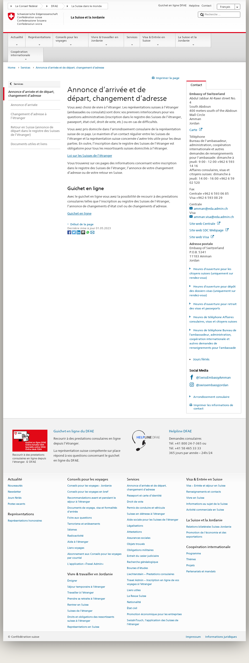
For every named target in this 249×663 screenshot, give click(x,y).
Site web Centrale (204, 224)
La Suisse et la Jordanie (193, 41)
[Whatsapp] (88, 232)
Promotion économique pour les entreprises (154, 614)
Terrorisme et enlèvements (83, 523)
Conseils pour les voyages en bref (87, 491)
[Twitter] (74, 232)
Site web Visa (201, 237)
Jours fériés (201, 359)
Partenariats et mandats (200, 571)
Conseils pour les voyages (70, 41)
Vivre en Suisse (195, 497)
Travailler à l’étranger (80, 592)
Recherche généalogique (142, 562)
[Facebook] (69, 232)
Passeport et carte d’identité (144, 495)
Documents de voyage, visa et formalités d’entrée (92, 509)
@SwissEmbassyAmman (213, 377)
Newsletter (14, 491)
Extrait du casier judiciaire (143, 556)
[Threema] (83, 232)
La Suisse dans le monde (86, 6)
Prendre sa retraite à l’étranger (86, 599)
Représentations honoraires (25, 520)
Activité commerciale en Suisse (205, 510)
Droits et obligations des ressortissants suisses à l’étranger (90, 618)
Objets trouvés (136, 544)
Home (11, 67)
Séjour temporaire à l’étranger (86, 586)
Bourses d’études (137, 568)
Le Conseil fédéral (26, 6)
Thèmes (191, 559)
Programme (193, 553)
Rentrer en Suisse (78, 604)
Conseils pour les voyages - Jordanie (89, 486)
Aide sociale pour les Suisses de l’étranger (152, 520)
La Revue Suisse (136, 596)
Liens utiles (134, 590)
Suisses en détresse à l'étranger (146, 513)
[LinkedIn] (79, 232)
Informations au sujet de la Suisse (207, 504)
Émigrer (72, 580)
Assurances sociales (138, 538)
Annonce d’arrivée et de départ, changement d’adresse (147, 487)
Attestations (134, 532)
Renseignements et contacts (203, 491)
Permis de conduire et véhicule (146, 507)
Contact (194, 85)
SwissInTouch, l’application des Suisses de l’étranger (152, 622)
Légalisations (135, 526)
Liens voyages (75, 548)
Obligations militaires (140, 550)
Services (132, 41)
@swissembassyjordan (212, 385)
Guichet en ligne (79, 213)
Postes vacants (16, 504)
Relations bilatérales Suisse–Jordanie (208, 526)
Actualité (16, 41)
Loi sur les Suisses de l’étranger (89, 155)
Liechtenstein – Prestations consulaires (150, 574)
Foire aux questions (79, 517)
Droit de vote (135, 501)
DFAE (54, 6)
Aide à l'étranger (77, 542)
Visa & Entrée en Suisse (157, 41)
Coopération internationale (25, 55)
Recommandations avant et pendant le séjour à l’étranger (91, 499)
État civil (132, 608)
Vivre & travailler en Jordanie (106, 41)
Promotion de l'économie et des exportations (206, 534)
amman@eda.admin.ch (211, 208)
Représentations (39, 41)
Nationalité (134, 602)
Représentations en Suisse (83, 626)
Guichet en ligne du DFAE (73, 431)
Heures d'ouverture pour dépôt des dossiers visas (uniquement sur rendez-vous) (212, 291)
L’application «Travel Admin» (85, 564)
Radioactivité (75, 536)
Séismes (72, 530)
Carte (195, 130)
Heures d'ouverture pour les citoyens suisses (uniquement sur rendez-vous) (211, 273)
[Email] (92, 232)
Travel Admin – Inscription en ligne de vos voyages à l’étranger (153, 582)
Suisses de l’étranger (79, 610)
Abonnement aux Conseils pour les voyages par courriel (94, 555)
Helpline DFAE (180, 431)
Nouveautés (15, 486)
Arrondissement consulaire (211, 397)
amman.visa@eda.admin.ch (214, 217)
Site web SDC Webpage (209, 230)
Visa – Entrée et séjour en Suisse (205, 486)
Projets (190, 565)
